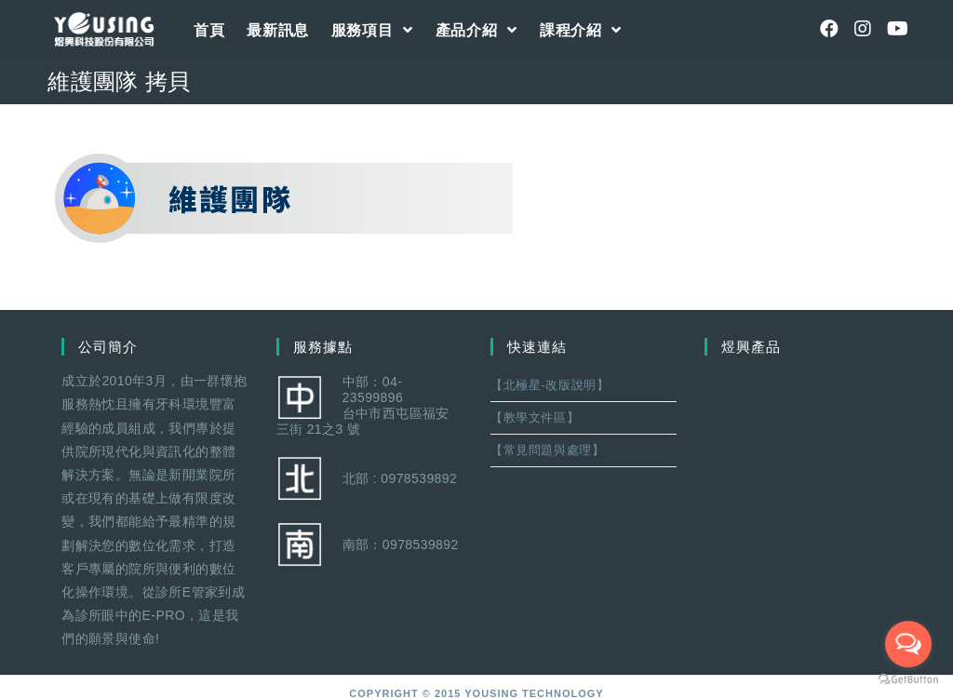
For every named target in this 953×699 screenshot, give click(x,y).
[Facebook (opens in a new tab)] (829, 29)
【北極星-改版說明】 (549, 385)
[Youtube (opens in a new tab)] (896, 29)
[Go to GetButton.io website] (908, 680)
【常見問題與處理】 (547, 450)
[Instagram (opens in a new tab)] (862, 29)
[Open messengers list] (908, 644)
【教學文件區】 (534, 417)
